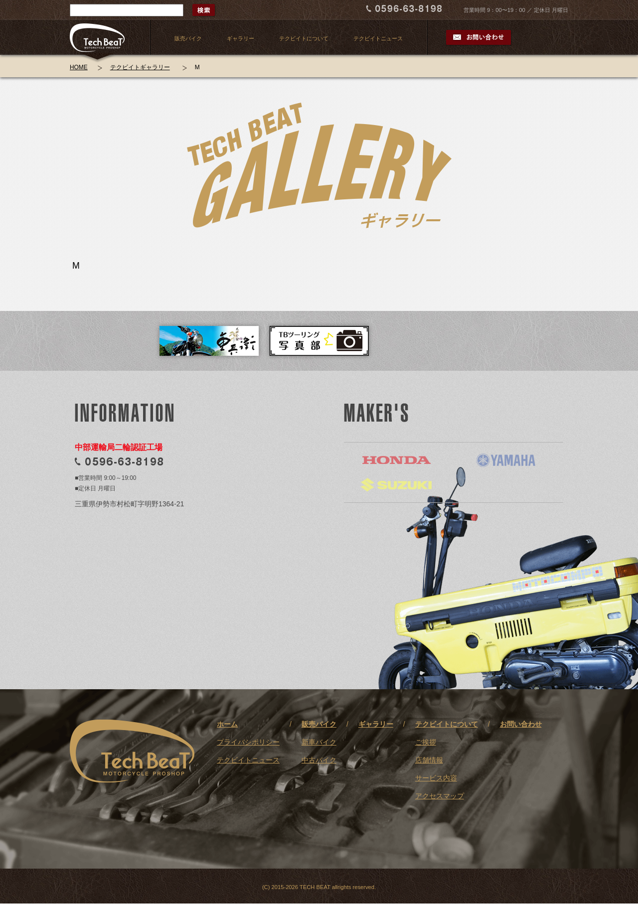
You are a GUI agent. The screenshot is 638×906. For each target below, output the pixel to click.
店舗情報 (429, 760)
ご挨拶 (425, 742)
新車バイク (319, 742)
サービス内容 (436, 778)
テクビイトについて (303, 38)
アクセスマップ (439, 796)
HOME (79, 67)
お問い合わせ (521, 724)
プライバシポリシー (248, 742)
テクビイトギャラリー (140, 67)
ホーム (227, 724)
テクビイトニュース (378, 38)
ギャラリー (240, 38)
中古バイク (319, 760)
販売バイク (188, 38)
